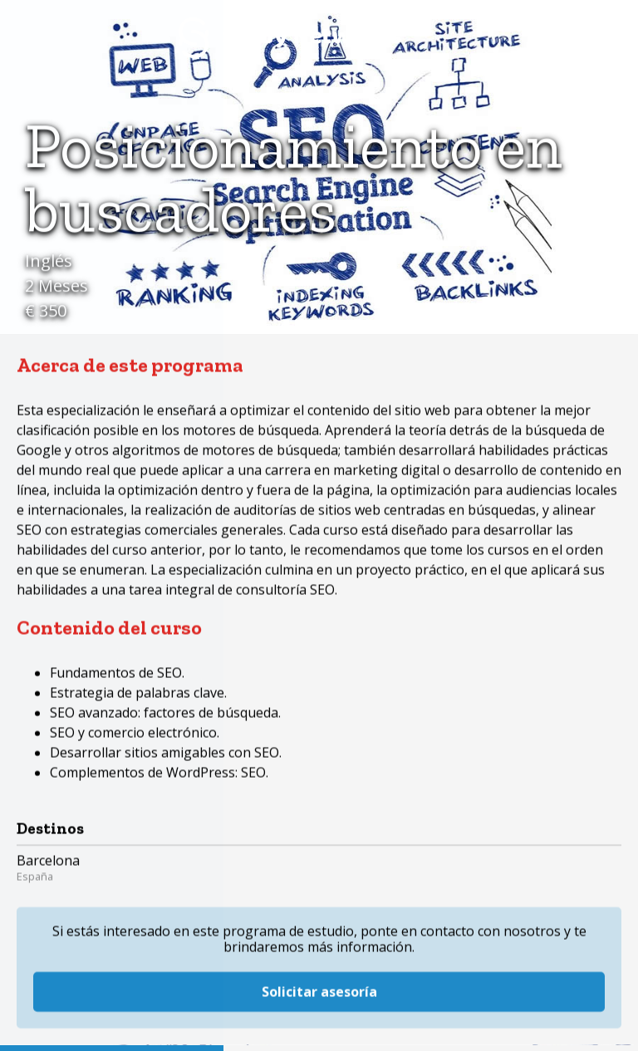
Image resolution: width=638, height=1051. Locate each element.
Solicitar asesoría (319, 927)
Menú (600, 37)
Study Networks (290, 37)
